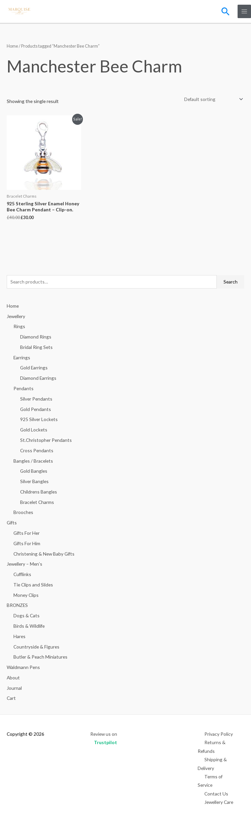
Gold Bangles (33, 471)
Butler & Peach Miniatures (40, 657)
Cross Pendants (36, 450)
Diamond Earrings (38, 378)
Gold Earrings (34, 367)
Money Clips (26, 595)
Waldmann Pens (23, 667)
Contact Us (216, 793)
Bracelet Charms (37, 502)
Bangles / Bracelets (33, 461)
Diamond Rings (35, 337)
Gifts (12, 522)
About (13, 677)
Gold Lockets (33, 429)
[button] (225, 11)
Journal (14, 688)
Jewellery (16, 316)
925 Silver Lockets (39, 419)
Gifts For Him (26, 543)
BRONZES (17, 605)
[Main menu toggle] (244, 11)
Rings (19, 326)
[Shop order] (212, 99)
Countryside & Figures (36, 647)
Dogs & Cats (26, 615)
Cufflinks (22, 574)
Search (230, 282)
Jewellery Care (218, 802)
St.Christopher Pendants (46, 440)
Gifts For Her (26, 533)
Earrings (21, 357)
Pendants (23, 388)
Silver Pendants (36, 399)
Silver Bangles (34, 481)
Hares (19, 636)
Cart (11, 698)
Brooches (23, 512)
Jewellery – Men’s (24, 564)
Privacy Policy (218, 734)
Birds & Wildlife (29, 626)
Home (12, 46)
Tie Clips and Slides (33, 584)
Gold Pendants (35, 409)
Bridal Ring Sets (36, 347)
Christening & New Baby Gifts (43, 554)
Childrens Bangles (38, 492)
